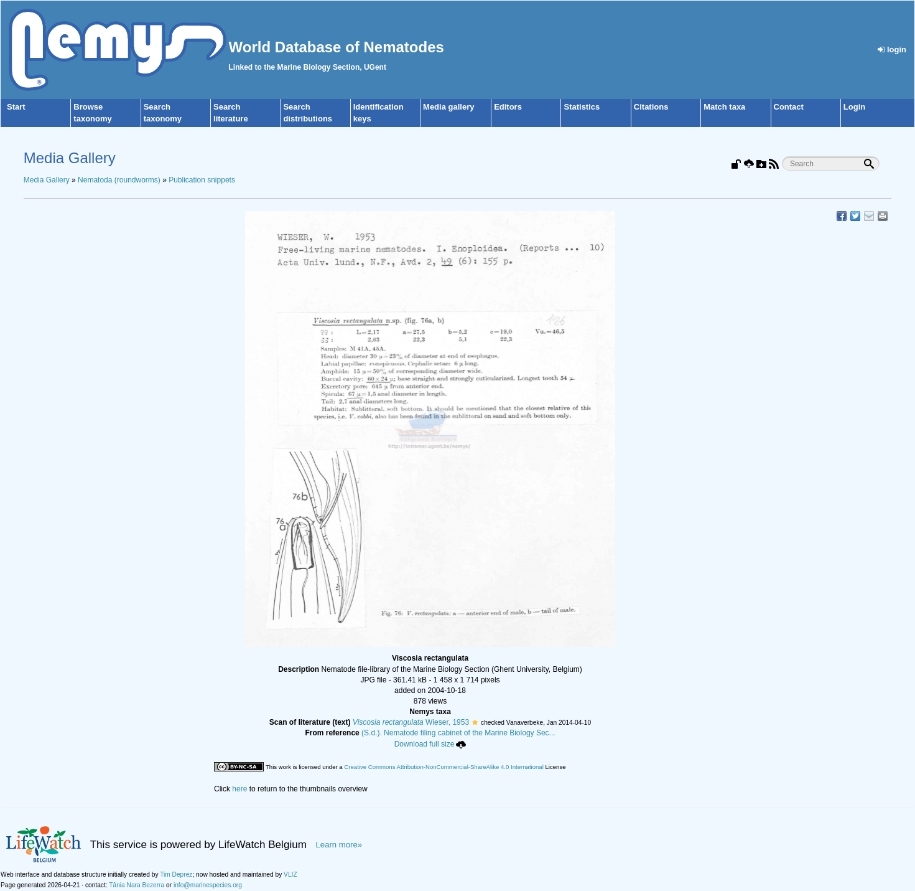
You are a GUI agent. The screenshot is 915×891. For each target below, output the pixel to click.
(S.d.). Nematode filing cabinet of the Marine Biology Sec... (458, 732)
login (892, 49)
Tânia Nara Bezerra (136, 885)
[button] (475, 722)
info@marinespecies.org (208, 885)
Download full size (430, 744)
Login (854, 106)
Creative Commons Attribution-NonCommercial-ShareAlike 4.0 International (443, 766)
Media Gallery (47, 180)
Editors (508, 106)
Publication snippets (202, 180)
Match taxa (724, 106)
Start (16, 106)
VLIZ (290, 874)
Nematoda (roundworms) (119, 180)
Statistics (582, 106)
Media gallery (448, 106)
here (239, 789)
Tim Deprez (176, 874)
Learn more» (339, 844)
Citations (651, 106)
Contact (789, 106)
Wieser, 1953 (411, 722)
